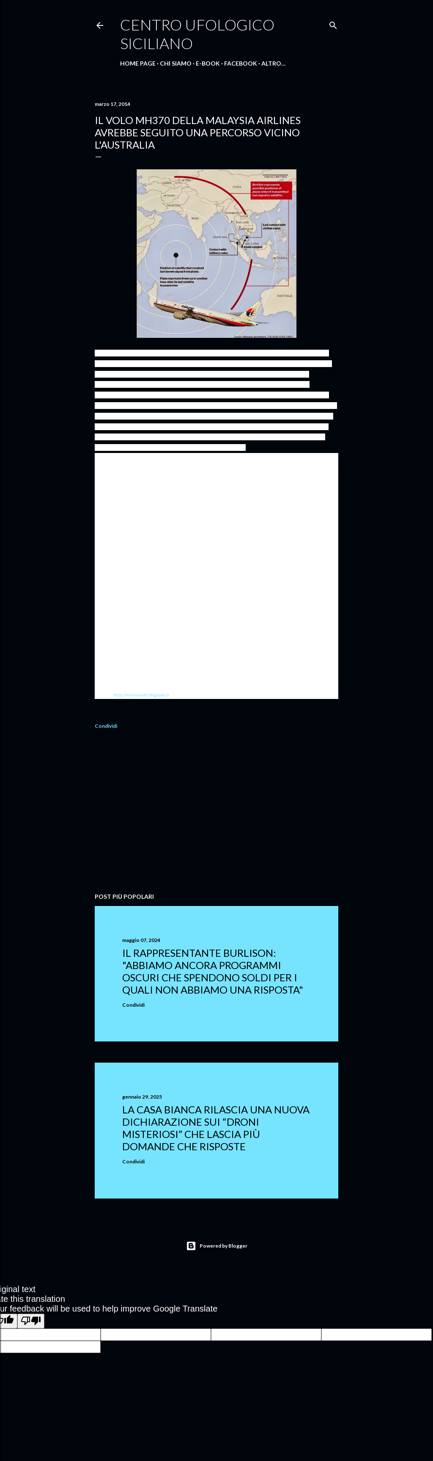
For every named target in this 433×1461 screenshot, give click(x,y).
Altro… (273, 63)
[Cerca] (333, 23)
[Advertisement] (216, 812)
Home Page (138, 63)
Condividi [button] (106, 726)
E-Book (208, 63)
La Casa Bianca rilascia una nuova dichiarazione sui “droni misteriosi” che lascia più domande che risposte (216, 1127)
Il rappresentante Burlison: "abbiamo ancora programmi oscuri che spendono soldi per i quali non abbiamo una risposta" (212, 971)
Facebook (240, 63)
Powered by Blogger (216, 1246)
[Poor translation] (30, 1321)
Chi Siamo (176, 63)
